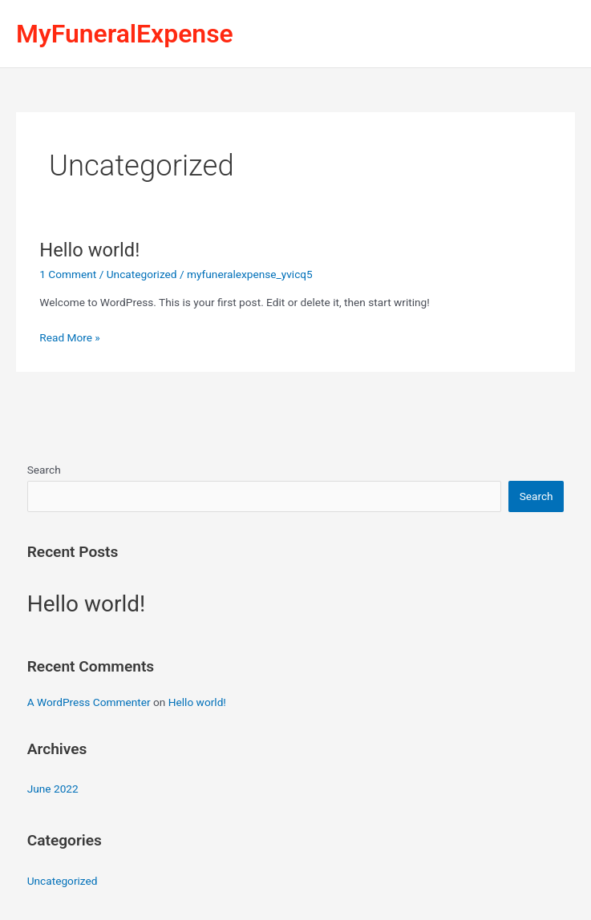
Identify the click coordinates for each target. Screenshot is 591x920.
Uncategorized (142, 274)
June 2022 (53, 788)
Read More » (69, 336)
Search (44, 469)
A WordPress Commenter (89, 702)
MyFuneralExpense (124, 33)
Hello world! (89, 250)
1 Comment (67, 274)
